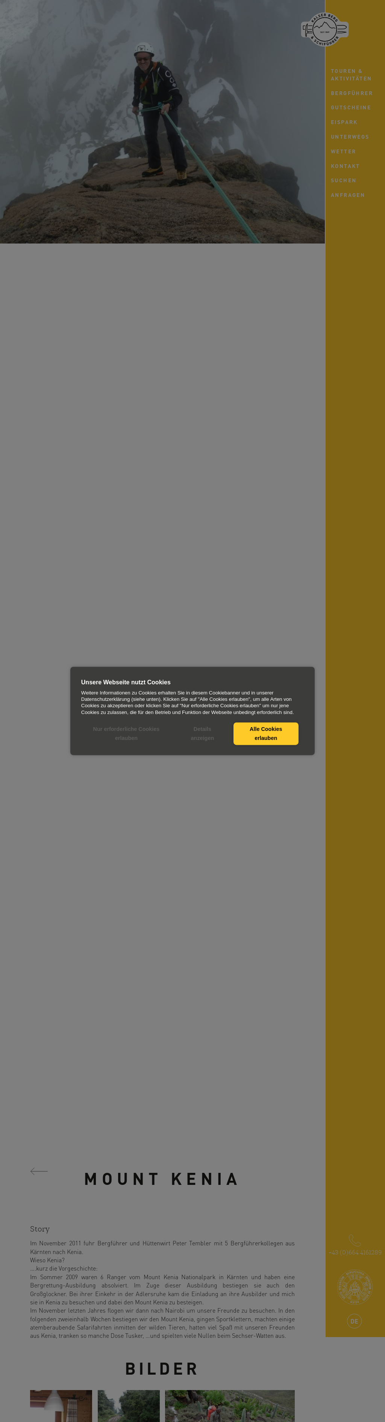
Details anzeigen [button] (202, 733)
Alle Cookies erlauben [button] (266, 733)
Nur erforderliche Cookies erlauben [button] (126, 733)
